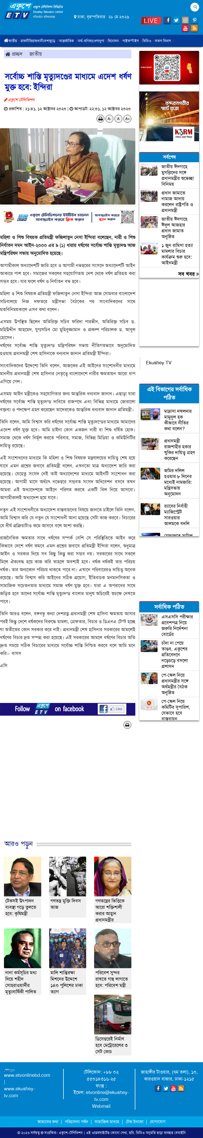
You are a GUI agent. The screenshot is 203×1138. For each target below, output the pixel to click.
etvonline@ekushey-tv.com (107, 1095)
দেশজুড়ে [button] (51, 40)
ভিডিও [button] (148, 40)
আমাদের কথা (48, 1121)
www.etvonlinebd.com (27, 1075)
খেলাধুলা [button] (100, 40)
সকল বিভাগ (165, 40)
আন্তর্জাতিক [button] (68, 40)
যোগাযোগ (157, 1121)
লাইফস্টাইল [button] (132, 40)
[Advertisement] (67, 790)
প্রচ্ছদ (13, 53)
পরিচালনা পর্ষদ (76, 1121)
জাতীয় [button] (14, 40)
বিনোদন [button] (115, 40)
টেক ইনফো (135, 1121)
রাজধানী (37, 40)
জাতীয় (35, 53)
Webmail (101, 1106)
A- (109, 118)
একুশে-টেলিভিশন (71, 1132)
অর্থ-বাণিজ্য (85, 40)
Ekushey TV (159, 363)
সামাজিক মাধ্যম (107, 1121)
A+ (127, 118)
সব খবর (188, 274)
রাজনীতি (26, 40)
